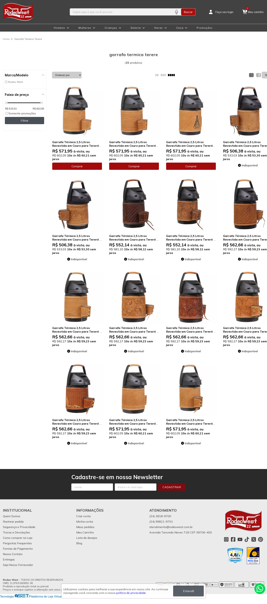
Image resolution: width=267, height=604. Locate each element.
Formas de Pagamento (18, 548)
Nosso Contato (13, 554)
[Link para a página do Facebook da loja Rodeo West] (233, 539)
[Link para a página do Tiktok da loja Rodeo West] (246, 539)
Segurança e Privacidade (19, 527)
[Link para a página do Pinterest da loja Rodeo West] (260, 539)
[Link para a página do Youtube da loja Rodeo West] (239, 539)
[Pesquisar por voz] (176, 11)
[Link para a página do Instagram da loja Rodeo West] (226, 539)
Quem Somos (11, 516)
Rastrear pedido (13, 521)
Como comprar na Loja (17, 538)
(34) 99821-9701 (161, 521)
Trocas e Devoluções (16, 532)
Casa (179, 27)
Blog (79, 543)
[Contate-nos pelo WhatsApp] (259, 588)
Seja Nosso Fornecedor (18, 565)
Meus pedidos (85, 527)
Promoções (205, 27)
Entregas (9, 559)
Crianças (111, 27)
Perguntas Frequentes (17, 543)
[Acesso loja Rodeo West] (221, 12)
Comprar (77, 166)
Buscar (188, 12)
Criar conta (83, 516)
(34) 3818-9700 (160, 516)
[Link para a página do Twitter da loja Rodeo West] (253, 539)
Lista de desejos (86, 538)
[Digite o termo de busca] (121, 11)
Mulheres (85, 27)
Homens (59, 27)
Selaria (136, 27)
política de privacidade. (131, 593)
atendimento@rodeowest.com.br (171, 527)
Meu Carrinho (85, 532)
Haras (158, 27)
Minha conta (84, 521)
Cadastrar (172, 487)
